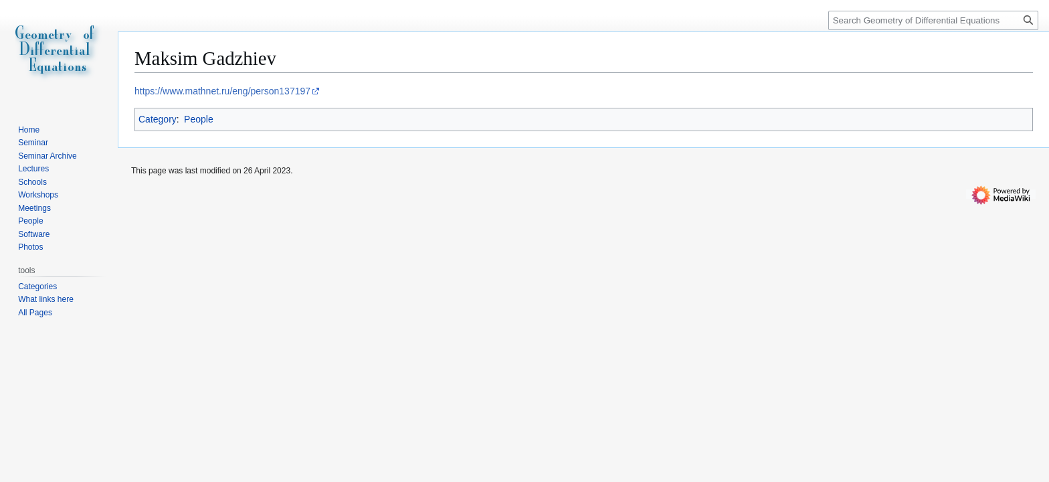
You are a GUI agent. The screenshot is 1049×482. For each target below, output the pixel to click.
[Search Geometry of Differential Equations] (933, 20)
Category (157, 119)
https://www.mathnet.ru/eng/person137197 (222, 91)
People (198, 119)
